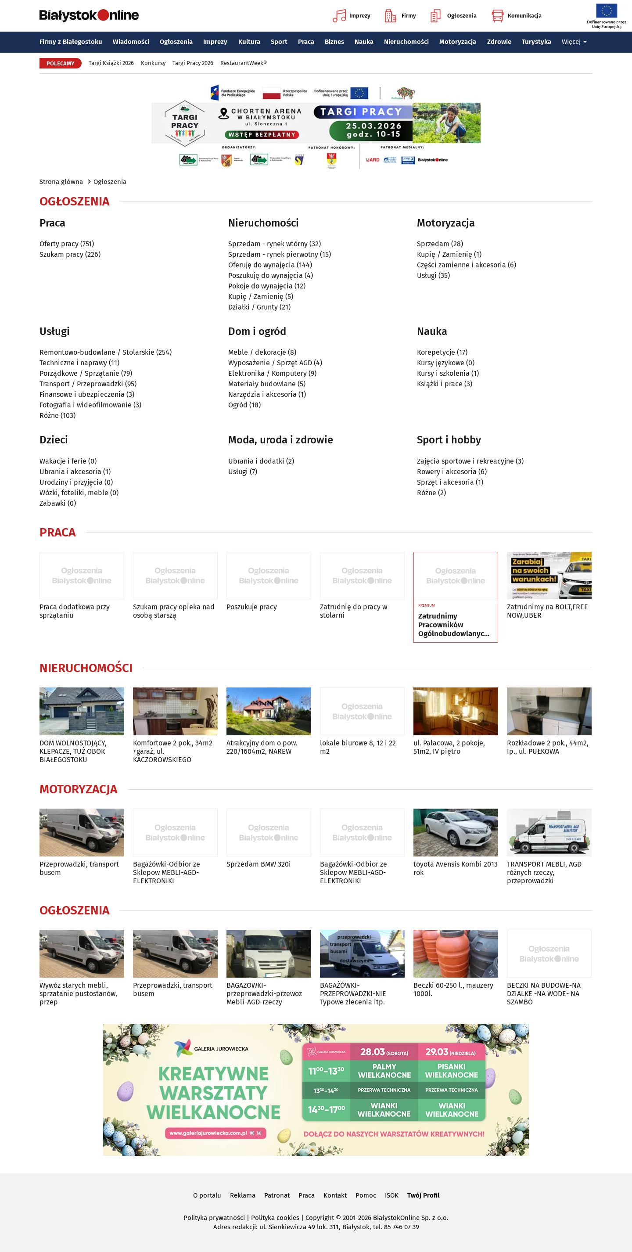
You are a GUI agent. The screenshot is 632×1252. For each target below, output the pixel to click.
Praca (306, 42)
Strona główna (61, 182)
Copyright (319, 1218)
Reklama (242, 1195)
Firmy (400, 15)
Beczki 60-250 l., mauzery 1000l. (453, 989)
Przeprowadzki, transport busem (79, 868)
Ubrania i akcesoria (70, 472)
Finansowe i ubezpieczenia (82, 394)
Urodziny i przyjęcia (71, 482)
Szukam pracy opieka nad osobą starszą (174, 611)
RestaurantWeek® (243, 63)
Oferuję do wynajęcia (261, 265)
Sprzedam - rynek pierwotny (273, 254)
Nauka (364, 42)
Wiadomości (131, 42)
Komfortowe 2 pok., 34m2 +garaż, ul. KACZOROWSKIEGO (172, 751)
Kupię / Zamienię (256, 296)
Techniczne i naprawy (73, 363)
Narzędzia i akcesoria (262, 394)
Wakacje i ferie (63, 461)
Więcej (574, 42)
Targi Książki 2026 (111, 63)
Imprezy (351, 15)
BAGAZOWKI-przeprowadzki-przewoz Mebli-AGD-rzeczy (264, 993)
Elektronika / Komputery (267, 373)
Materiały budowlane (262, 384)
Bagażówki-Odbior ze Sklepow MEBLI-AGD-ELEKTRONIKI (166, 872)
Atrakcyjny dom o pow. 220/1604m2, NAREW (262, 747)
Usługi (427, 275)
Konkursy (153, 63)
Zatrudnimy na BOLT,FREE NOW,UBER (547, 611)
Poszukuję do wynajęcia (265, 275)
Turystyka (536, 42)
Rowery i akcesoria (447, 472)
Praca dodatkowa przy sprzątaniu (75, 611)
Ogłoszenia (454, 15)
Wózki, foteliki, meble (74, 493)
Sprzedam (433, 244)
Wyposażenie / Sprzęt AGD (270, 363)
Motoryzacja (457, 42)
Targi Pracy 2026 (192, 63)
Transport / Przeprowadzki (81, 384)
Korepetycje (436, 352)
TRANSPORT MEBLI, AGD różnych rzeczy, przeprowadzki (544, 872)
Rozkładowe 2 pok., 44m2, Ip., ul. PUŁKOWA (548, 747)
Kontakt (335, 1195)
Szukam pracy (61, 254)
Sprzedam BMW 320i (258, 864)
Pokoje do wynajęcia (260, 286)
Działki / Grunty (253, 307)
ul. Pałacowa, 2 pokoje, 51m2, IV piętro (449, 747)
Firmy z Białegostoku (71, 42)
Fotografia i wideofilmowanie (86, 405)
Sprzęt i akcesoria (445, 482)
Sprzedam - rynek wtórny (268, 244)
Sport (279, 42)
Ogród (238, 405)
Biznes (334, 42)
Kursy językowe (440, 363)
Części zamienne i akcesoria (461, 265)
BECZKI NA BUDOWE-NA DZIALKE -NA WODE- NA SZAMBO (544, 993)
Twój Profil (423, 1195)
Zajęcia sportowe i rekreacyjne (465, 461)
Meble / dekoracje (257, 352)
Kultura (249, 42)
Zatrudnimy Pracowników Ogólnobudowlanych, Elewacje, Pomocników (454, 625)
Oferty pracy (59, 244)
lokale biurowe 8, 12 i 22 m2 (358, 747)
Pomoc (366, 1195)
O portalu (207, 1195)
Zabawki (53, 503)
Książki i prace (440, 384)
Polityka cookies (275, 1218)
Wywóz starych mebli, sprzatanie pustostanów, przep (78, 993)
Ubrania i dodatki (256, 461)
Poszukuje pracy (251, 607)
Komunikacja (516, 15)
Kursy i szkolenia (443, 373)
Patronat (277, 1195)
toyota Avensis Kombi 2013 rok (455, 868)
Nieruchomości (406, 42)
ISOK (392, 1195)
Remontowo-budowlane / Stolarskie (97, 352)
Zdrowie (499, 42)
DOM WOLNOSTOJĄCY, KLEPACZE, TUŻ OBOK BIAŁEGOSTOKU (73, 751)
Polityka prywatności (214, 1218)
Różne (49, 415)
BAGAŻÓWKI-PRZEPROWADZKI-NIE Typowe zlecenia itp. (353, 993)
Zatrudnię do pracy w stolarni (353, 611)
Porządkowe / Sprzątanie (79, 373)
